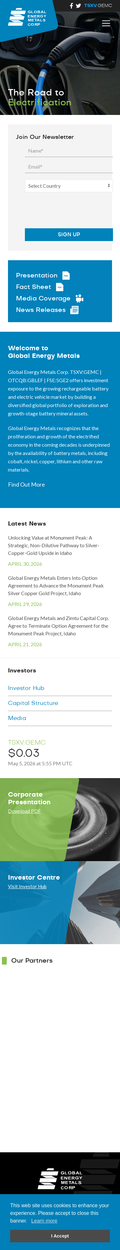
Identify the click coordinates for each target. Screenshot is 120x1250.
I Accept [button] (60, 1236)
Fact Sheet (33, 287)
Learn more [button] (44, 1220)
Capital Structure (33, 703)
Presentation (36, 275)
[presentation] (64, 211)
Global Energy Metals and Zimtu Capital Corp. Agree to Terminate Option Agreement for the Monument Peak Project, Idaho (60, 631)
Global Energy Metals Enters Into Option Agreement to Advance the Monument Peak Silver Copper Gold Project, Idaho (60, 591)
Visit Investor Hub (27, 886)
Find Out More (26, 484)
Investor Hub (26, 688)
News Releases (41, 310)
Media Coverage (43, 298)
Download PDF (24, 811)
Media (17, 718)
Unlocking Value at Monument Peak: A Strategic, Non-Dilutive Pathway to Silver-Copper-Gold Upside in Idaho (60, 551)
